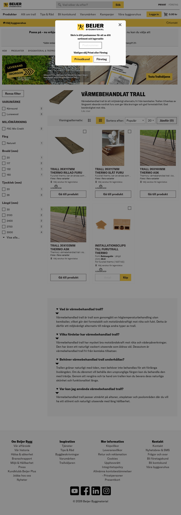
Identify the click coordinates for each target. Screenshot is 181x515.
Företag (102, 59)
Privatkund (82, 59)
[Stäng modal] (120, 25)
